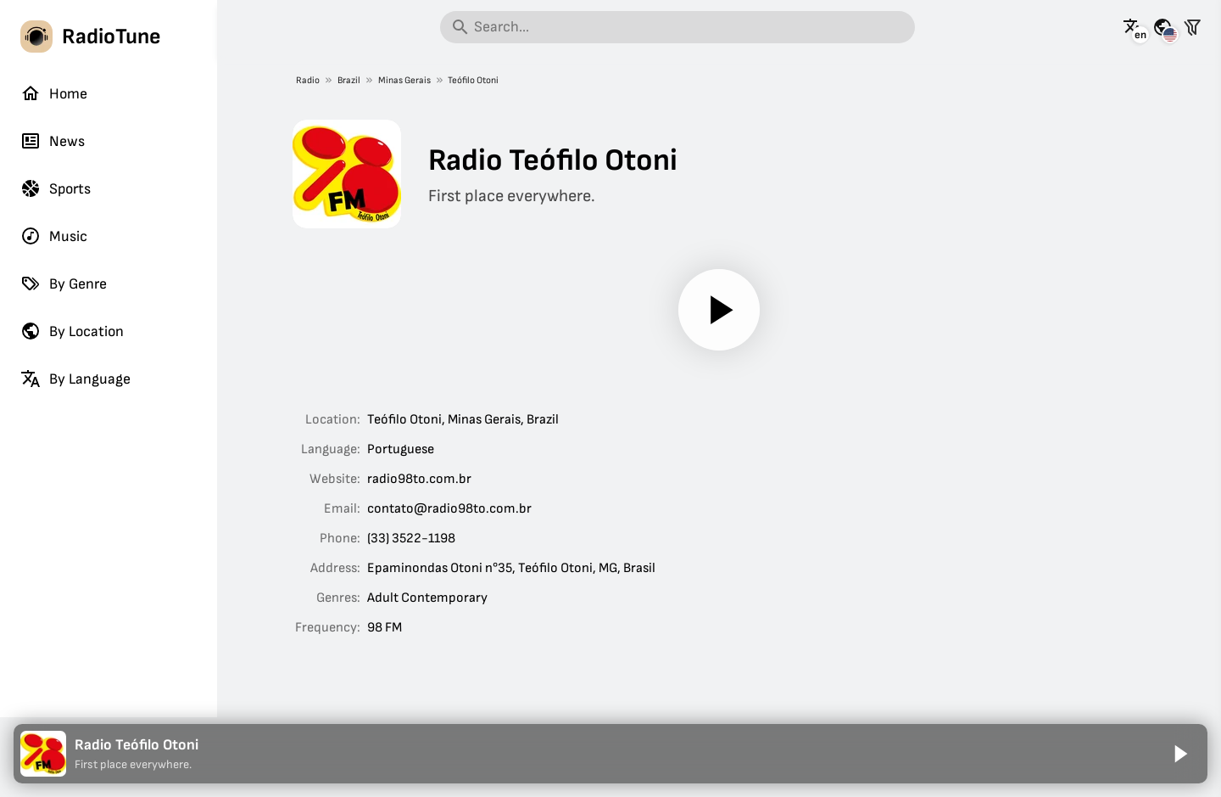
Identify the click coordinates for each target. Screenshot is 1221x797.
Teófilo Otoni (473, 80)
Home (53, 93)
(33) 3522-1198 (411, 538)
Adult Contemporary (427, 598)
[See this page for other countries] (1162, 27)
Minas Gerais (403, 80)
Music (53, 236)
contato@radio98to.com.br (449, 509)
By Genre (63, 283)
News (52, 141)
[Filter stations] (1192, 27)
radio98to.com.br (419, 479)
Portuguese (400, 449)
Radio (308, 80)
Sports (55, 188)
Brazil (348, 80)
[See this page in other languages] (1132, 27)
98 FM (384, 628)
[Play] (719, 310)
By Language (75, 378)
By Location (72, 331)
